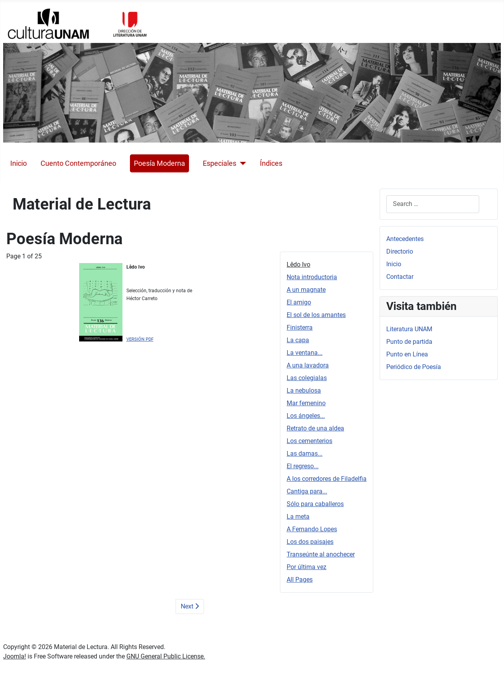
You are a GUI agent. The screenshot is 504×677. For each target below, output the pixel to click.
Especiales (219, 163)
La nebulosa (304, 390)
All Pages (300, 579)
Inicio (18, 163)
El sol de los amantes (316, 315)
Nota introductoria (312, 277)
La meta (298, 516)
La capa (298, 340)
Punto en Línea (407, 354)
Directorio (399, 251)
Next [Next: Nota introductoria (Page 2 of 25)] (190, 606)
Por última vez (306, 567)
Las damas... (304, 453)
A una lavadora (308, 365)
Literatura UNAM (409, 329)
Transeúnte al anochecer (321, 554)
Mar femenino (306, 403)
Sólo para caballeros (315, 504)
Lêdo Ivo (298, 264)
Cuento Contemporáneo (78, 163)
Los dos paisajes (310, 541)
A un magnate (306, 289)
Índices (271, 163)
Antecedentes (405, 239)
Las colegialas (307, 378)
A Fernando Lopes (312, 529)
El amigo (299, 302)
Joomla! (14, 656)
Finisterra (300, 327)
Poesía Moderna (159, 163)
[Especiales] (241, 163)
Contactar (399, 276)
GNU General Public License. (165, 656)
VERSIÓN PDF (140, 339)
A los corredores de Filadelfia (327, 478)
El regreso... (303, 466)
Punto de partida (409, 341)
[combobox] (432, 204)
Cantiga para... (307, 491)
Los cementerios (309, 441)
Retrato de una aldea (315, 428)
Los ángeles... (306, 415)
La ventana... (304, 352)
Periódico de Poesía (413, 367)
